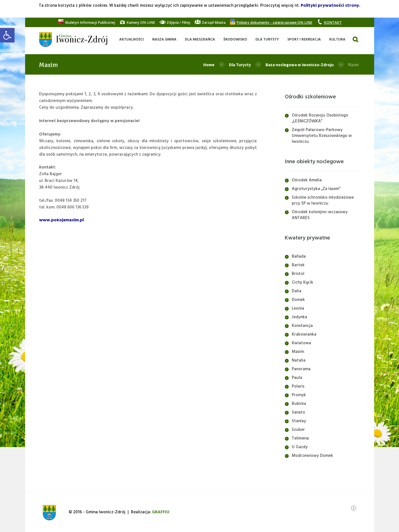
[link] (7, 35)
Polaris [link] (298, 386)
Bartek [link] (298, 265)
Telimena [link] (300, 438)
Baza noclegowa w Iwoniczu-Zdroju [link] (300, 64)
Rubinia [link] (299, 403)
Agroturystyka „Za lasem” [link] (316, 189)
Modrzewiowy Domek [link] (312, 455)
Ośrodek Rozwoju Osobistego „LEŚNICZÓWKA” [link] (320, 118)
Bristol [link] (298, 273)
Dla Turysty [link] (240, 64)
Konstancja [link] (302, 325)
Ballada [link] (299, 256)
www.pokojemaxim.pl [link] (61, 220)
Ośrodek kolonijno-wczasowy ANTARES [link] (320, 215)
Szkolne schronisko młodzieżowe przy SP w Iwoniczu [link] (323, 200)
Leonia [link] (298, 308)
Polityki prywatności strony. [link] (330, 5)
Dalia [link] (296, 291)
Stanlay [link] (299, 421)
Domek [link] (298, 299)
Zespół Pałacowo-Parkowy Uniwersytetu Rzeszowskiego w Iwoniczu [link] (322, 136)
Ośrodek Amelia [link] (307, 180)
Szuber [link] (298, 429)
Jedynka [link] (299, 317)
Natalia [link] (298, 360)
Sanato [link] (298, 412)
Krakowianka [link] (304, 334)
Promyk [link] (299, 395)
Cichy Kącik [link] (302, 282)
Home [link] (208, 64)
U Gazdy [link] (300, 447)
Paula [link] (297, 377)
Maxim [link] (298, 351)
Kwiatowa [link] (301, 343)
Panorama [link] (301, 369)
